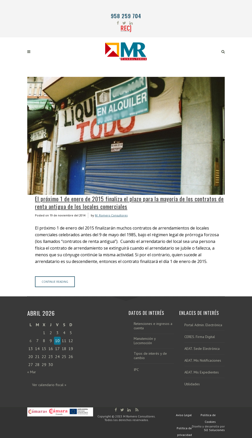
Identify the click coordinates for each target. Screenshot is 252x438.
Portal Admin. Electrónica (203, 325)
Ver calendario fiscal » (49, 384)
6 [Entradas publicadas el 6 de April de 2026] (31, 341)
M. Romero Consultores (111, 215)
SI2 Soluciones (214, 430)
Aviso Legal (184, 415)
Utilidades (192, 384)
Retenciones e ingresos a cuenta (153, 326)
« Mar (31, 372)
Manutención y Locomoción (145, 340)
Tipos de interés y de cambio (150, 355)
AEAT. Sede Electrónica (202, 348)
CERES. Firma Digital (199, 337)
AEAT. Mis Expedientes (201, 372)
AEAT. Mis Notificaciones (202, 360)
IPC (136, 370)
